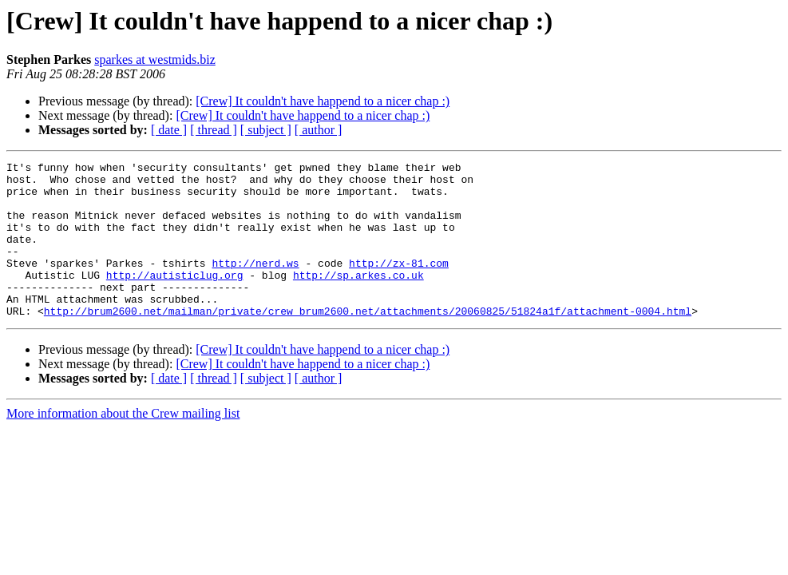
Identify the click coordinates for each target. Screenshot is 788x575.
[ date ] (169, 130)
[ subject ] (265, 130)
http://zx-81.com (399, 284)
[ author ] (319, 130)
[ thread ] (213, 130)
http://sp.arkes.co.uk (358, 298)
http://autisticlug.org (175, 298)
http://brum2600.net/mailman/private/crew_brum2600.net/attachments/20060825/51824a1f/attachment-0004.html (367, 342)
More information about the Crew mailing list (123, 444)
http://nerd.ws (255, 284)
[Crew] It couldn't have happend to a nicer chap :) (322, 101)
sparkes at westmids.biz (155, 59)
